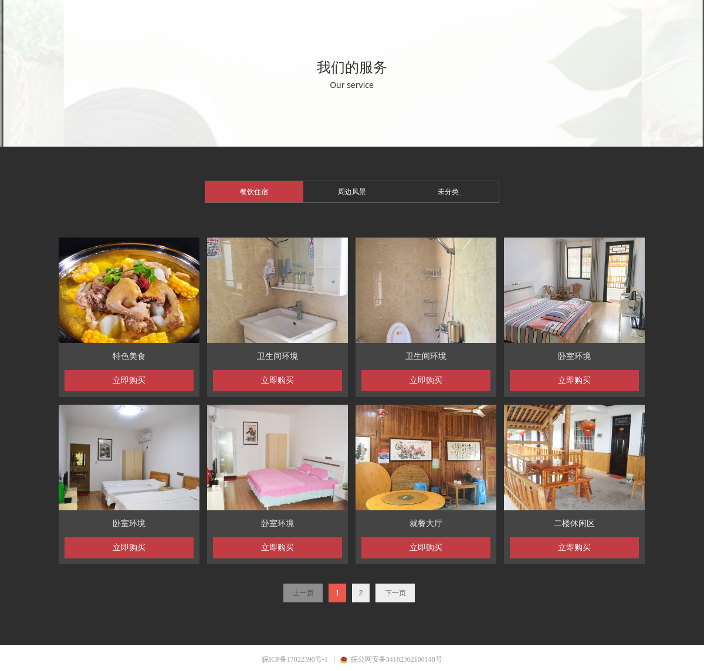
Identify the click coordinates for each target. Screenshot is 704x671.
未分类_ (450, 192)
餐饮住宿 (254, 192)
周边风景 (352, 192)
